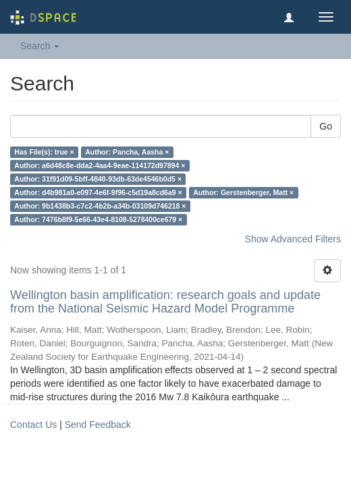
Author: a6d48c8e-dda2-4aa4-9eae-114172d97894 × (99, 165)
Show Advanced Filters (293, 239)
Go (325, 126)
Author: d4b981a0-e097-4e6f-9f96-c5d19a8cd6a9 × (98, 192)
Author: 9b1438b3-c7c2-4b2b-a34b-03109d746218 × (100, 206)
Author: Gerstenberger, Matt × (243, 192)
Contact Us (33, 424)
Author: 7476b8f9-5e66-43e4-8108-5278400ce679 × (98, 219)
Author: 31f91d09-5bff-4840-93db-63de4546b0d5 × (98, 179)
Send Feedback (98, 424)
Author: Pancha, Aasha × (127, 152)
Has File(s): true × (44, 152)
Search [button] (39, 45)
